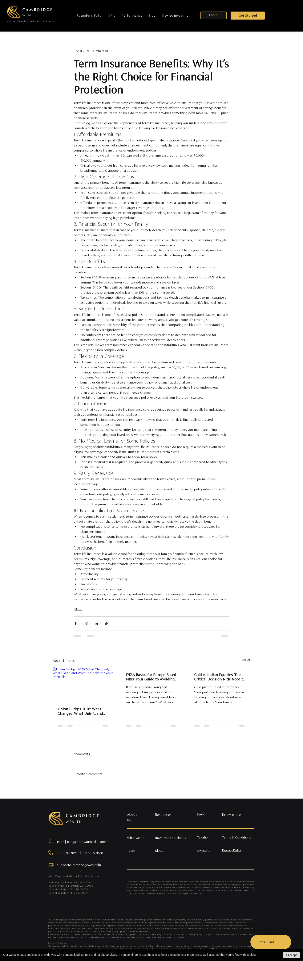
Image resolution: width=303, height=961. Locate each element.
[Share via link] (107, 623)
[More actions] (226, 50)
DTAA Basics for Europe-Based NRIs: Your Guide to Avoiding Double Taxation (151, 676)
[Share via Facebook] (76, 623)
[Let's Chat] (270, 942)
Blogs (78, 609)
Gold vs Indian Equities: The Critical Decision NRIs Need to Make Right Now (219, 676)
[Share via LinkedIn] (96, 623)
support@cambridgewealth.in (79, 865)
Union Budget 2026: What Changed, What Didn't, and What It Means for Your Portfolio (80, 711)
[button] (247, 15)
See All (246, 659)
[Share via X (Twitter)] (86, 623)
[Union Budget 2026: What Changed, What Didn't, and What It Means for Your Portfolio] (83, 684)
